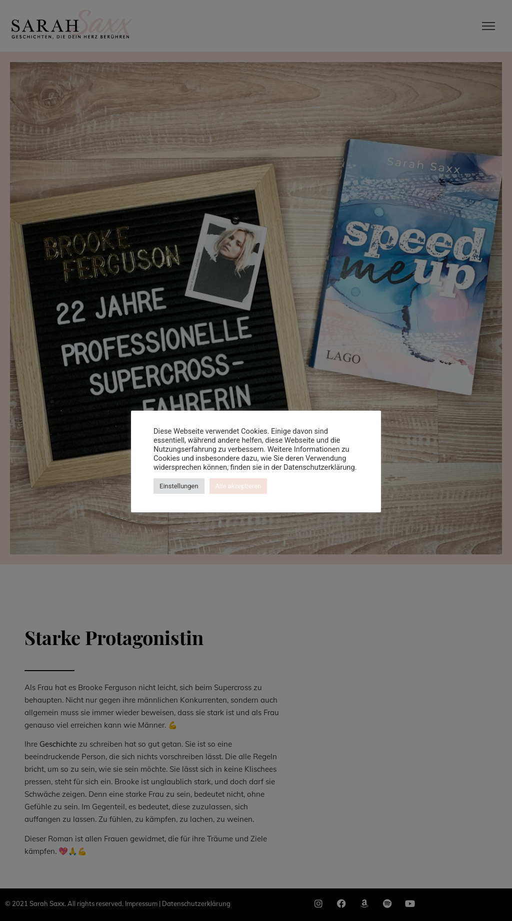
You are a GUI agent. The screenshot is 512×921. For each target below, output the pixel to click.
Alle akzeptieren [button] (239, 486)
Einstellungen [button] (179, 486)
